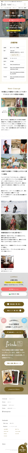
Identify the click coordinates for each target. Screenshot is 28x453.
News (6, 402)
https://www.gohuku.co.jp (15, 64)
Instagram (6, 411)
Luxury (5, 436)
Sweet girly (17, 431)
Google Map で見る (15, 54)
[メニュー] (25, 4)
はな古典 (6, 429)
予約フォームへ (14, 20)
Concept (8, 399)
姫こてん (17, 429)
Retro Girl (6, 431)
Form (8, 408)
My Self (17, 433)
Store (4, 444)
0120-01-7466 (15, 27)
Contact (8, 405)
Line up (8, 423)
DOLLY (5, 433)
